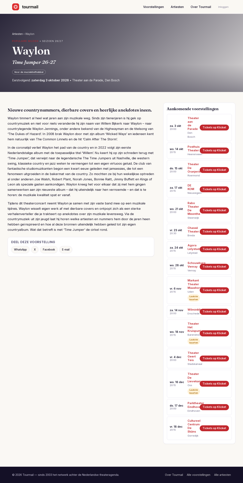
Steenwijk (192, 217)
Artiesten (177, 7)
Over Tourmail (201, 7)
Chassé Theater (192, 229)
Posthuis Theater (192, 148)
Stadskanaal (192, 363)
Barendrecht (192, 334)
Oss (190, 385)
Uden (191, 291)
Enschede (192, 313)
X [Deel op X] (35, 249)
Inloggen (223, 6)
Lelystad (192, 252)
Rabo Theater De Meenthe (192, 208)
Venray (192, 270)
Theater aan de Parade (192, 123)
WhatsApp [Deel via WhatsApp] (20, 249)
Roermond (192, 175)
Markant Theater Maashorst (192, 284)
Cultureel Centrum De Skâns (192, 426)
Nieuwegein (192, 192)
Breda (191, 235)
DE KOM (191, 187)
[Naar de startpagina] (28, 7)
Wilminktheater (192, 309)
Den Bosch (191, 134)
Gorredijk (192, 435)
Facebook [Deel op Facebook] (49, 249)
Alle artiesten (222, 474)
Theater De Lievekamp (192, 377)
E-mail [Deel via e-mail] (65, 249)
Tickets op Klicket (214, 127)
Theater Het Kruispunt (192, 327)
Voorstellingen (153, 7)
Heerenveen (192, 154)
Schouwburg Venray (192, 264)
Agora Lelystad (192, 247)
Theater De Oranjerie (192, 168)
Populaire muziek (25, 40)
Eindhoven (192, 410)
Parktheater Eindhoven (192, 404)
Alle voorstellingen (198, 474)
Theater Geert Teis (192, 356)
